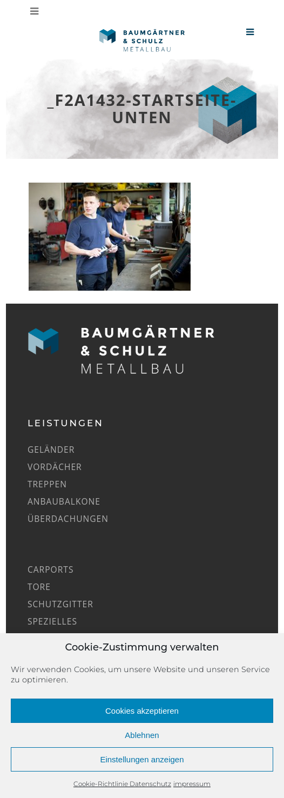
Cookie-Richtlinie (101, 784)
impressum (192, 784)
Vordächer (55, 467)
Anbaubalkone (64, 501)
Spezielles (52, 621)
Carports (51, 569)
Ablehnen (142, 735)
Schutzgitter (60, 604)
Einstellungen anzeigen (142, 759)
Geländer (51, 449)
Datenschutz (150, 784)
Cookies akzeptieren (142, 710)
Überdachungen (68, 519)
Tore (39, 587)
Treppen (47, 484)
